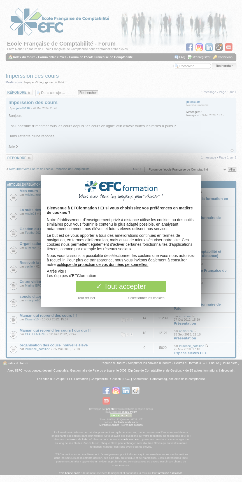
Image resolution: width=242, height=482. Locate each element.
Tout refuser (86, 298)
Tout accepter (121, 286)
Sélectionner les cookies (146, 298)
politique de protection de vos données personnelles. (102, 264)
